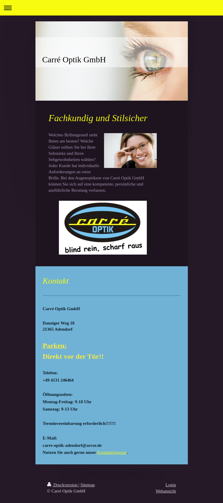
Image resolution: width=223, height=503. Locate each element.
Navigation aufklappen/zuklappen (111, 7)
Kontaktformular (112, 452)
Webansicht (166, 491)
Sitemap (87, 485)
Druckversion (63, 485)
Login (171, 485)
